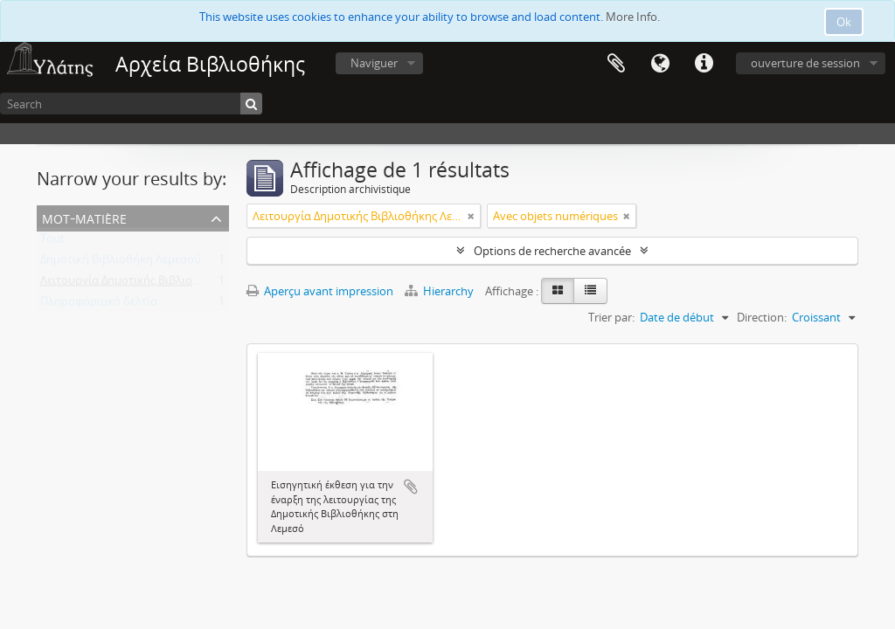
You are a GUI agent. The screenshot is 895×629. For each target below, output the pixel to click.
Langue (660, 64)
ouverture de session (805, 63)
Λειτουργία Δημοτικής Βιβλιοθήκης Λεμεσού (156, 284)
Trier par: (611, 317)
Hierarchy (440, 291)
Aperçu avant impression (319, 291)
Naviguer (374, 63)
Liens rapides (703, 64)
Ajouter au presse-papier (411, 486)
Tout (52, 242)
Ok (843, 22)
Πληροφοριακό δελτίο (98, 305)
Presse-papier (616, 64)
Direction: (762, 317)
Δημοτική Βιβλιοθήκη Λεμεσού (120, 263)
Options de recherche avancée (552, 251)
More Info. (633, 16)
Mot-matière (84, 217)
